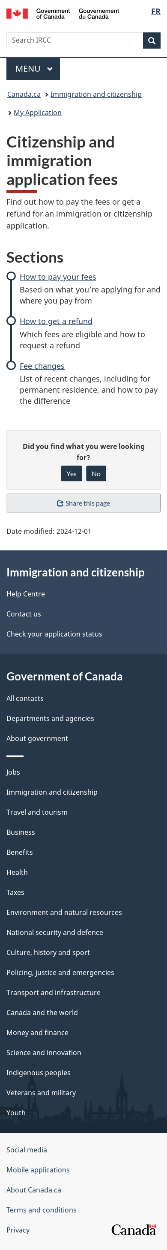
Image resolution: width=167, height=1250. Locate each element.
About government (37, 738)
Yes (71, 473)
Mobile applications (38, 1170)
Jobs (13, 772)
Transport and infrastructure (53, 992)
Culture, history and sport (48, 952)
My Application (38, 112)
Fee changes (42, 366)
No (96, 473)
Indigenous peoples (38, 1072)
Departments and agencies (50, 718)
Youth (16, 1112)
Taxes (15, 892)
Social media (26, 1150)
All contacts (25, 698)
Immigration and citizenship (96, 94)
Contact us (23, 614)
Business (20, 832)
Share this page (83, 503)
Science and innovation (43, 1052)
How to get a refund (56, 321)
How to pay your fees (58, 277)
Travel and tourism (37, 812)
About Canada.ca (33, 1190)
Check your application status (54, 634)
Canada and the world (42, 1012)
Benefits (19, 852)
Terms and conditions (41, 1210)
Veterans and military (41, 1092)
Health (17, 872)
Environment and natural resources (64, 912)
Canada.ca (24, 94)
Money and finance (37, 1032)
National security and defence (54, 932)
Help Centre (25, 594)
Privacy (18, 1230)
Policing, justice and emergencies (60, 972)
